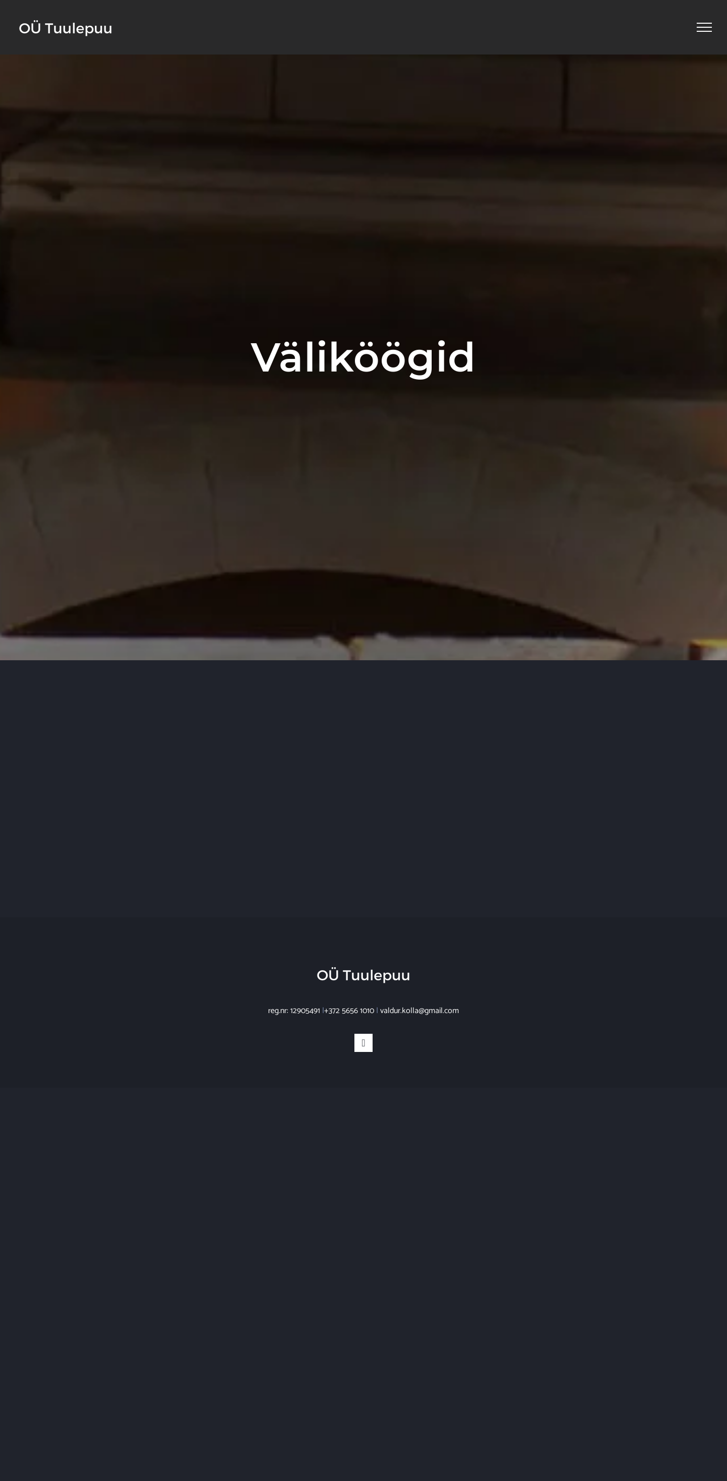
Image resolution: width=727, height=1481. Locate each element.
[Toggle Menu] (704, 27)
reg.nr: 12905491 (294, 1011)
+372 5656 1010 (349, 1011)
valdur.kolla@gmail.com (419, 1011)
